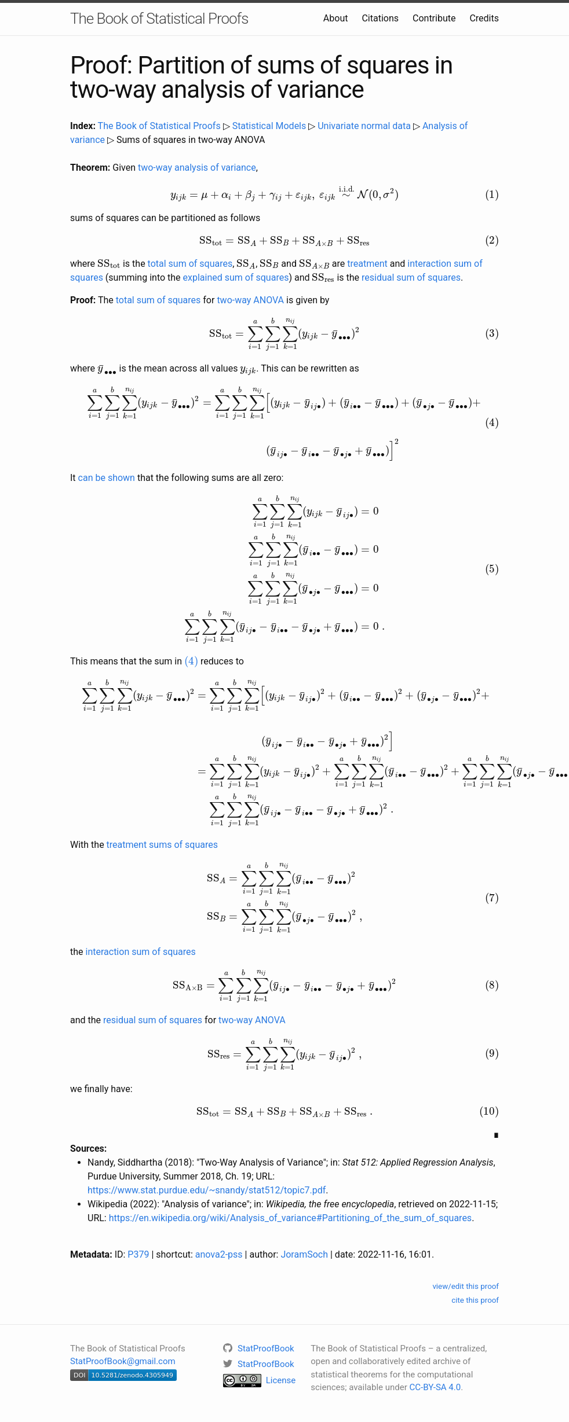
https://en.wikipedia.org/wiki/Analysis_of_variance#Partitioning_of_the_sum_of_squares (290, 1217)
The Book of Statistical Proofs (159, 18)
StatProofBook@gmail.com (123, 1361)
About (335, 18)
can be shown (106, 477)
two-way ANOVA (250, 300)
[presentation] (284, 193)
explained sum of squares (236, 277)
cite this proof (475, 1300)
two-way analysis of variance (197, 167)
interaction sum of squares (141, 951)
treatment (367, 263)
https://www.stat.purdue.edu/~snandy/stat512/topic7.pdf (206, 1190)
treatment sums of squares (162, 844)
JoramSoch (304, 1254)
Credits (484, 18)
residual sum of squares (411, 277)
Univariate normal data (364, 125)
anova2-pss (219, 1254)
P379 (138, 1254)
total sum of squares (190, 263)
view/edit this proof (465, 1286)
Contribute (434, 18)
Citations (380, 18)
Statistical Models (269, 125)
